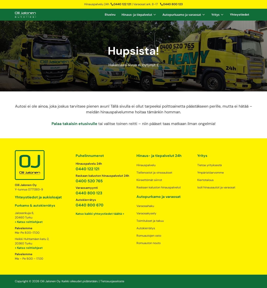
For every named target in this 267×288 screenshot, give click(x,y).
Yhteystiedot (239, 15)
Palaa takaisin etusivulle (75, 123)
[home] (25, 15)
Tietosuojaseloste (112, 281)
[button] (138, 14)
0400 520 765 (89, 180)
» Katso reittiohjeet (29, 222)
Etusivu (110, 15)
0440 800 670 (89, 205)
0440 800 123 (171, 4)
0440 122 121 (120, 4)
